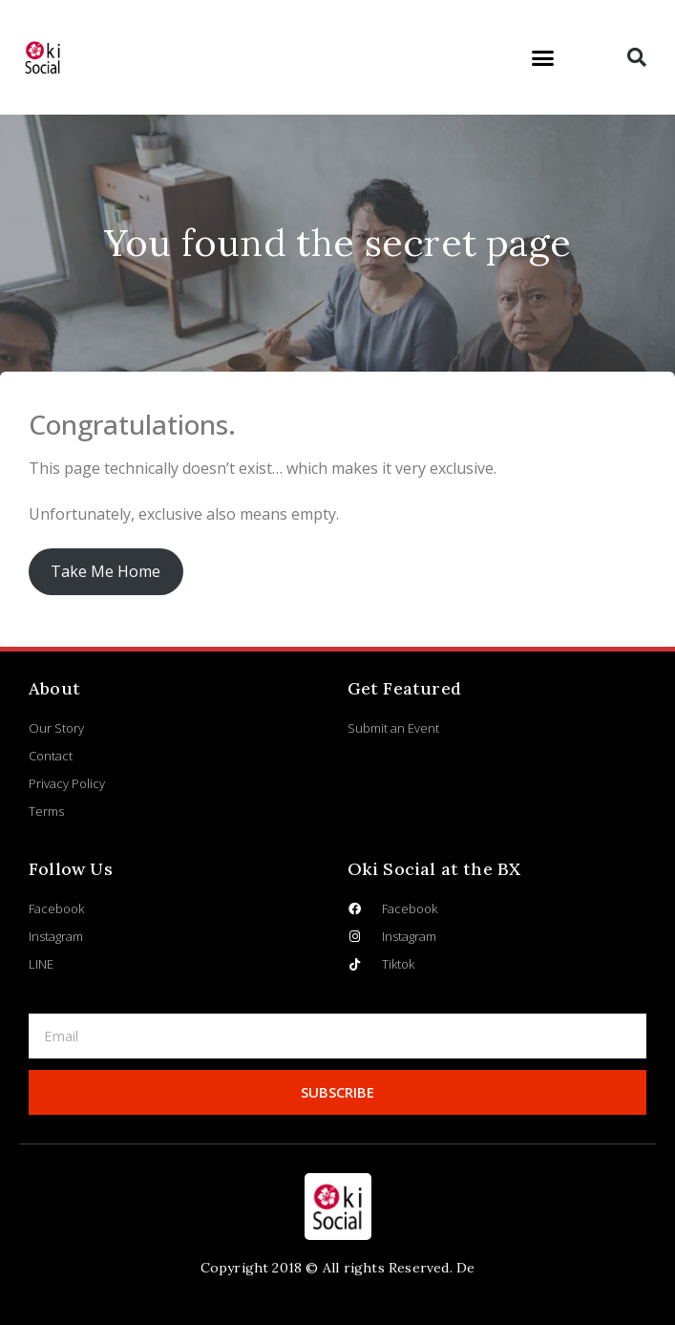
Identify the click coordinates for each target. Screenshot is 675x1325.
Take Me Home (105, 571)
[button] (542, 57)
